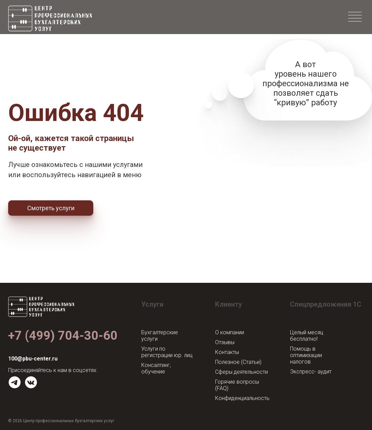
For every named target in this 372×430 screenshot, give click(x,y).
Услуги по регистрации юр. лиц (167, 351)
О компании (229, 332)
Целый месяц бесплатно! (306, 335)
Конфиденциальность (242, 398)
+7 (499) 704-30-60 (62, 335)
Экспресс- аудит (310, 371)
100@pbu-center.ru (33, 358)
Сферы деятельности (241, 372)
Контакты (227, 352)
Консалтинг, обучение (156, 368)
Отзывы (224, 342)
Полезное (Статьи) (238, 362)
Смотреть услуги (51, 208)
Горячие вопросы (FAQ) (237, 385)
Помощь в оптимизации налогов (306, 355)
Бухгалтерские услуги (159, 335)
